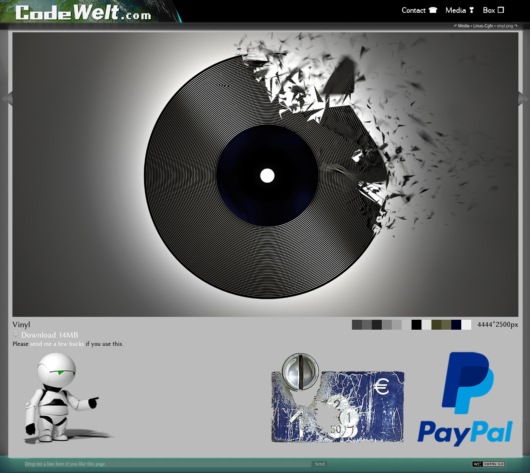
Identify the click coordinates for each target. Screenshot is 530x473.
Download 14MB (45, 335)
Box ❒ (493, 10)
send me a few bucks (57, 344)
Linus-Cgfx (483, 26)
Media (464, 26)
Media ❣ (460, 10)
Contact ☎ (419, 10)
